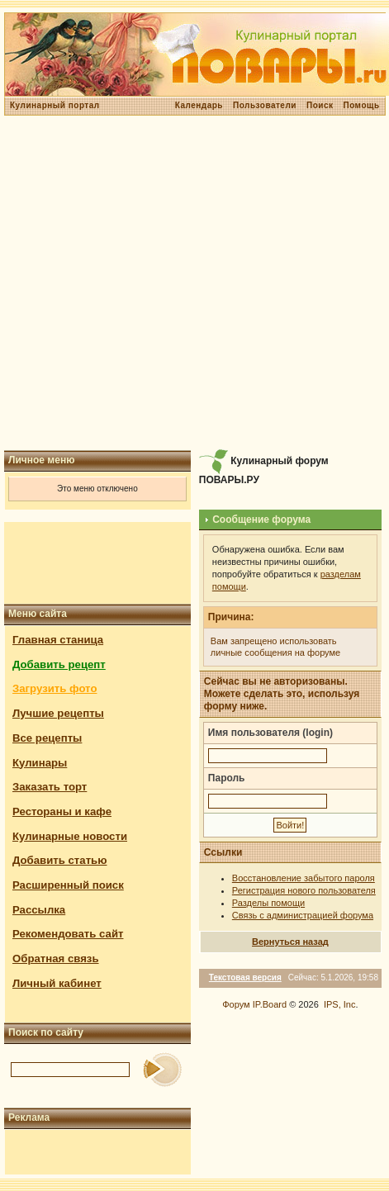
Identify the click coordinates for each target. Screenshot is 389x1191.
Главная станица (57, 639)
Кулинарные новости (69, 836)
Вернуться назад (290, 942)
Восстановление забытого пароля (303, 878)
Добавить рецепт (59, 664)
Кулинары (39, 763)
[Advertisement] (193, 283)
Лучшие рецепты (58, 713)
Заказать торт (49, 787)
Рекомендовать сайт (67, 934)
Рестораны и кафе (61, 811)
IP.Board (270, 1004)
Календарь (199, 105)
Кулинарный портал (55, 105)
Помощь (361, 105)
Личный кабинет (57, 983)
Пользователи (264, 105)
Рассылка (38, 910)
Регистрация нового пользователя (304, 890)
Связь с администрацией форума (302, 915)
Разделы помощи (268, 903)
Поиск (320, 105)
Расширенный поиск (68, 885)
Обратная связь (55, 958)
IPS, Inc (340, 1004)
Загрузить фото (54, 688)
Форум (235, 1004)
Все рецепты (47, 738)
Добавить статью (59, 860)
